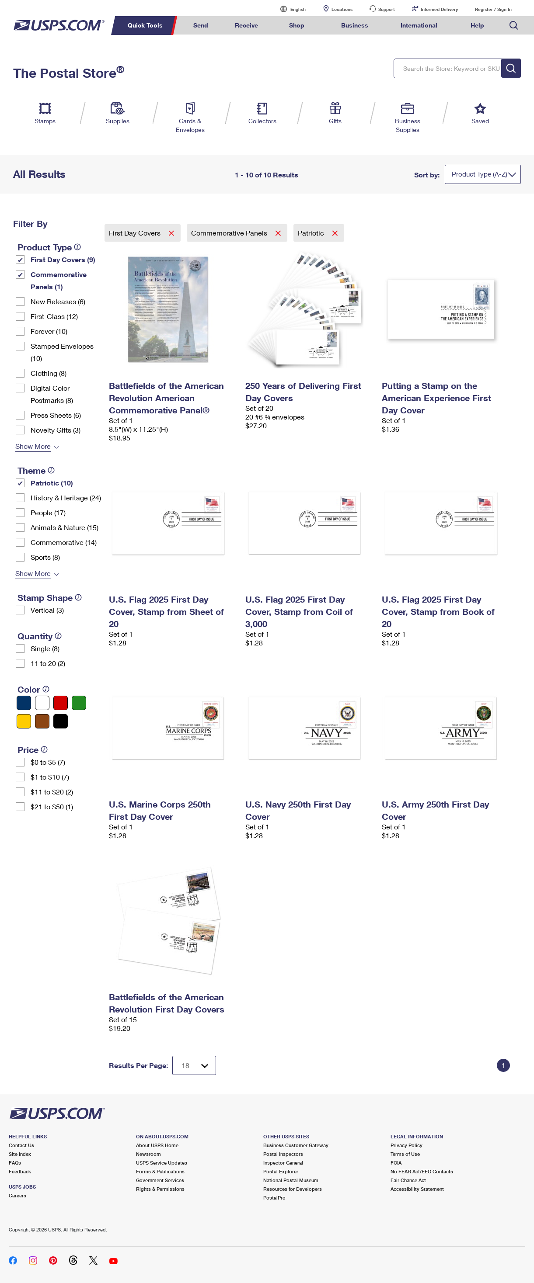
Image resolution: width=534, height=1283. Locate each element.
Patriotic (312, 233)
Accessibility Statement (417, 1189)
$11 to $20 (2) (52, 791)
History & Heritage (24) (66, 497)
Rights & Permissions (160, 1189)
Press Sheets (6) (56, 415)
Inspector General (283, 1162)
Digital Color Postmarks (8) (52, 394)
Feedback (20, 1171)
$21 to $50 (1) (52, 806)
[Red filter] (60, 703)
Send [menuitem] (200, 25)
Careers (17, 1195)
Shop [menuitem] (296, 25)
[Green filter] (79, 703)
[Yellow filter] (24, 721)
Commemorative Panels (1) (59, 280)
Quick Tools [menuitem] (145, 25)
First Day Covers (135, 233)
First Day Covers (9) (63, 259)
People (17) (48, 512)
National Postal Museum (290, 1180)
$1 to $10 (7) (50, 777)
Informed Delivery (439, 9)
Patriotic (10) (52, 483)
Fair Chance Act (408, 1180)
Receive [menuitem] (246, 25)
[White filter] (42, 703)
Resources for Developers (292, 1189)
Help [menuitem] (477, 25)
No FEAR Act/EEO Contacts (422, 1171)
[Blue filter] (24, 703)
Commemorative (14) (64, 542)
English (289, 9)
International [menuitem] (419, 25)
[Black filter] (60, 721)
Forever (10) (49, 331)
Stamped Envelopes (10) (62, 352)
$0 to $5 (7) (48, 762)
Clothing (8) (48, 373)
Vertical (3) (47, 610)
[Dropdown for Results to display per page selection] (194, 1065)
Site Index (20, 1154)
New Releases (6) (58, 301)
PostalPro (274, 1197)
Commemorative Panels (230, 233)
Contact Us (21, 1145)
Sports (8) (45, 557)
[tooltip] (77, 246)
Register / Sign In (493, 9)
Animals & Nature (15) (64, 527)
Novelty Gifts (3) (55, 430)
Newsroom (148, 1154)
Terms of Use (405, 1154)
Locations (342, 9)
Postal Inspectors (283, 1154)
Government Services (160, 1180)
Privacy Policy (406, 1145)
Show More (33, 446)
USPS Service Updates (161, 1162)
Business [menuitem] (354, 25)
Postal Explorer (280, 1171)
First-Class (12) (54, 316)
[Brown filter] (42, 721)
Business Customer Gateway (295, 1145)
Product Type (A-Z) (479, 174)
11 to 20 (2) (48, 663)
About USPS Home (157, 1145)
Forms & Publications (160, 1171)
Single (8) (45, 648)
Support (386, 9)
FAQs (15, 1162)
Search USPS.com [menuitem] (514, 25)
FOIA (396, 1162)
